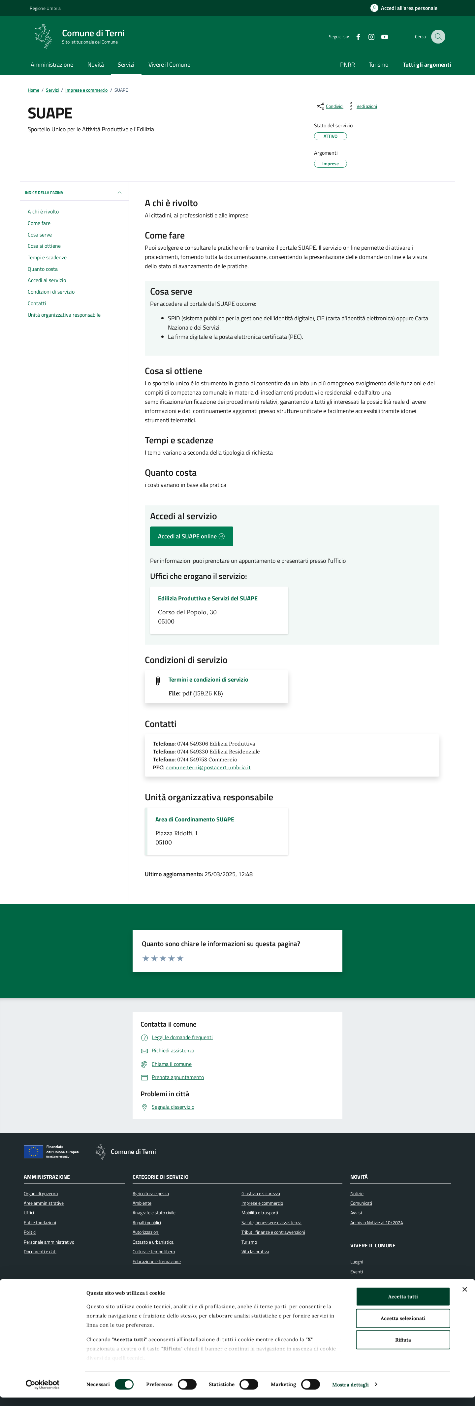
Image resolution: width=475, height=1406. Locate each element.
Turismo (379, 64)
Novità (95, 64)
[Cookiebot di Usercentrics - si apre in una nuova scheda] (43, 1393)
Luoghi (356, 1261)
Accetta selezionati (403, 1327)
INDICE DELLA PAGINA (74, 193)
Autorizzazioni (146, 1232)
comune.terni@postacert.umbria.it (208, 767)
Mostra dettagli (350, 1393)
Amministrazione (52, 64)
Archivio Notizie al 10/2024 (376, 1222)
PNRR (347, 64)
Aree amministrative (44, 1203)
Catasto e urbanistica (153, 1242)
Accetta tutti (403, 1305)
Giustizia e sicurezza (260, 1193)
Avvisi (356, 1212)
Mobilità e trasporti (259, 1212)
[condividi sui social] (329, 106)
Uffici (29, 1212)
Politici (30, 1232)
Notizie (357, 1193)
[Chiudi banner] (464, 1298)
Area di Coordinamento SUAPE (194, 819)
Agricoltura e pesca (151, 1193)
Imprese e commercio (262, 1203)
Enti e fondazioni (40, 1222)
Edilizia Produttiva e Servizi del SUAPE (208, 598)
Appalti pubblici (147, 1222)
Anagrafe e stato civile (154, 1212)
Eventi (356, 1271)
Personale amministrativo (49, 1242)
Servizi (126, 64)
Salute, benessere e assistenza (271, 1222)
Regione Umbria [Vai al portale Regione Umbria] (45, 8)
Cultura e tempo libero (154, 1251)
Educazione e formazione (157, 1261)
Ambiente (142, 1203)
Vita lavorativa (255, 1251)
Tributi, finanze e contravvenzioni (273, 1232)
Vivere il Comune (169, 64)
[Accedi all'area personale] (404, 8)
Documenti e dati (40, 1251)
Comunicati (361, 1203)
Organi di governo (41, 1193)
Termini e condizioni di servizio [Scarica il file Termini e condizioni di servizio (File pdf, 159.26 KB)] (208, 680)
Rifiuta (403, 1348)
